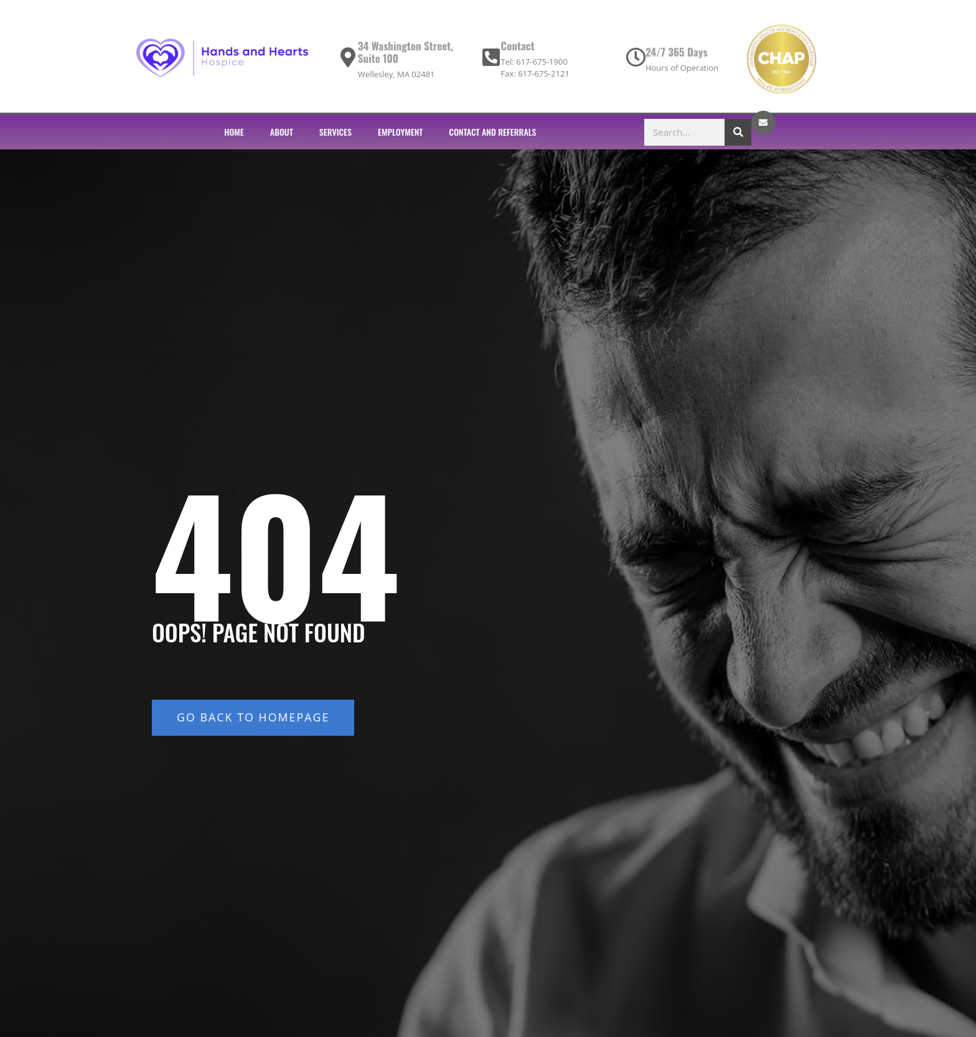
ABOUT (281, 131)
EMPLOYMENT (400, 131)
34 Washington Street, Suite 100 (405, 56)
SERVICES (335, 131)
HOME (234, 131)
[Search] (738, 132)
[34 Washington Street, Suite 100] (348, 61)
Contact (517, 49)
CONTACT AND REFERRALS (492, 131)
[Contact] (490, 61)
